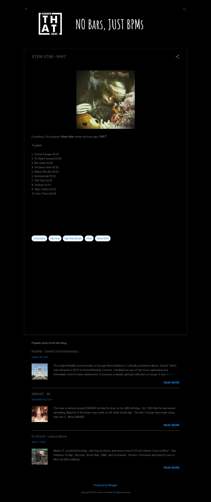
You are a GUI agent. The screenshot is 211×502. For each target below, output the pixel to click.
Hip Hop (55, 238)
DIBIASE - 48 (41, 394)
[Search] (185, 10)
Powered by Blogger (105, 485)
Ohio (89, 238)
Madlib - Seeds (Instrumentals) (55, 351)
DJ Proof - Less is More (49, 436)
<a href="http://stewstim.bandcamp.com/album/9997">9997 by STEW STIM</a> (106, 216)
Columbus (39, 238)
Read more (172, 382)
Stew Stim (103, 238)
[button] (177, 57)
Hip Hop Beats (73, 238)
